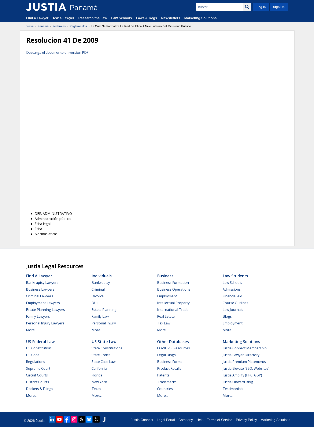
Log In (261, 7)
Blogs (227, 316)
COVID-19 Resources (173, 348)
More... (31, 330)
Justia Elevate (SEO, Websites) (246, 368)
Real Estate (166, 316)
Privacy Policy (246, 420)
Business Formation (173, 282)
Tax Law (163, 323)
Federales (59, 26)
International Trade (172, 309)
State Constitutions (107, 348)
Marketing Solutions (200, 18)
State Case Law (103, 361)
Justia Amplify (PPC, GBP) (242, 375)
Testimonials (233, 388)
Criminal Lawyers (39, 296)
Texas (96, 388)
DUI (95, 303)
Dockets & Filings (39, 388)
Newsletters (170, 18)
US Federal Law (40, 341)
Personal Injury (104, 323)
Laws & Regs (146, 18)
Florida (97, 375)
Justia (30, 26)
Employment (167, 296)
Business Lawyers (40, 289)
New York (99, 382)
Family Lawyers (38, 316)
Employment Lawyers (43, 303)
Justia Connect (142, 420)
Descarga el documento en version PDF (57, 52)
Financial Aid (232, 296)
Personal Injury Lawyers (45, 323)
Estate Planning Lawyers (45, 309)
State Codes (101, 355)
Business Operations (173, 289)
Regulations (35, 361)
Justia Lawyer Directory (241, 355)
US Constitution (38, 348)
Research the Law (92, 18)
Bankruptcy (101, 282)
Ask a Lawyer (64, 18)
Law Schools (121, 18)
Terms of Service (219, 420)
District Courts (37, 382)
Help (199, 420)
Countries (165, 388)
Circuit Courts (37, 375)
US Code (32, 355)
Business (165, 275)
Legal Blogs (166, 355)
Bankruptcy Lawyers (42, 282)
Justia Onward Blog (238, 382)
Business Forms (169, 361)
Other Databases (173, 341)
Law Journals (233, 309)
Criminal (98, 289)
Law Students (235, 275)
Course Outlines (235, 303)
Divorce (98, 296)
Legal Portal (166, 420)
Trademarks (167, 382)
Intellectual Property (173, 303)
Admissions (232, 289)
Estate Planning (104, 309)
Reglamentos (78, 26)
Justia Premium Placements (244, 361)
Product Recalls (169, 368)
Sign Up (278, 7)
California (99, 368)
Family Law (100, 316)
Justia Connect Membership (245, 348)
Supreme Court (38, 368)
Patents (163, 375)
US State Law (104, 341)
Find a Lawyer (37, 18)
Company (185, 420)
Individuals (102, 275)
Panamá (43, 26)
